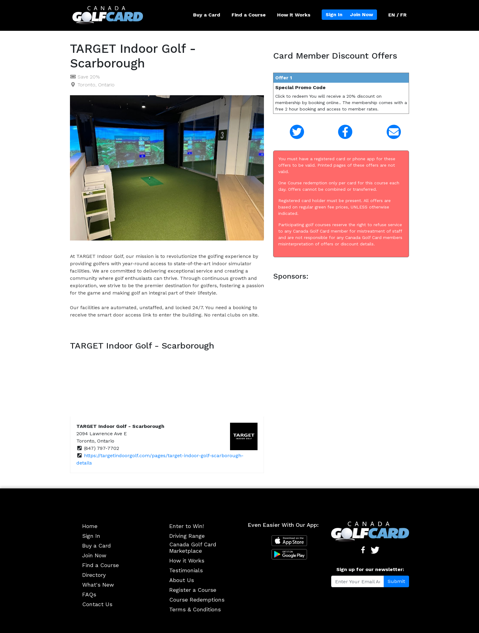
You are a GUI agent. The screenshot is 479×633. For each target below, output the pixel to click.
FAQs (89, 594)
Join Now (361, 14)
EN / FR (397, 15)
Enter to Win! (186, 526)
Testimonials (186, 570)
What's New (98, 584)
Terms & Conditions (195, 609)
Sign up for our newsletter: (370, 569)
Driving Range (187, 536)
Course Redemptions (197, 599)
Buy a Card (206, 15)
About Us (181, 580)
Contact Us (97, 604)
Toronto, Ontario (96, 85)
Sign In (334, 14)
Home (89, 526)
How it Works (293, 15)
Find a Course (249, 15)
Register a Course (192, 590)
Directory (94, 575)
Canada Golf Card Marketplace (192, 547)
